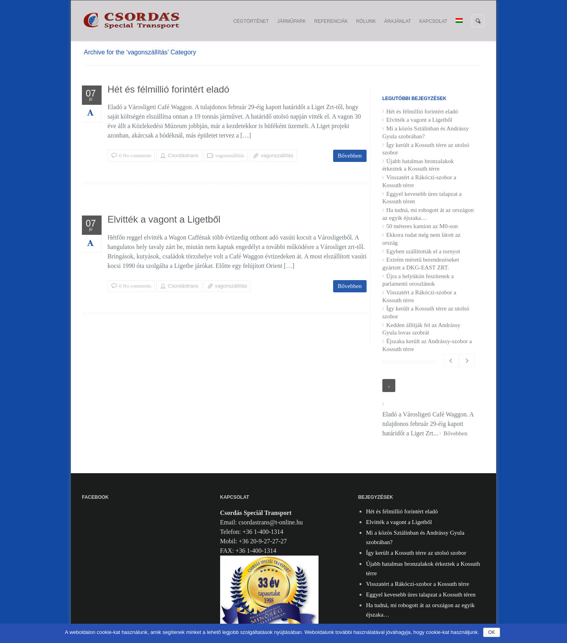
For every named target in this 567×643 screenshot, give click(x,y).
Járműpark (291, 21)
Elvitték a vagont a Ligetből (163, 220)
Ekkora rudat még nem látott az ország (421, 239)
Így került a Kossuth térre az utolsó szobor (425, 149)
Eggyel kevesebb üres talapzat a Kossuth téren (422, 198)
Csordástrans (183, 155)
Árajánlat (397, 21)
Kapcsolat (433, 21)
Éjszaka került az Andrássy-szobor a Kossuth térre (427, 345)
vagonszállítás (230, 155)
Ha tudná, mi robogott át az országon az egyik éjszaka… (428, 214)
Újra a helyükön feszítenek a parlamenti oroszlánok (418, 280)
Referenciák (331, 21)
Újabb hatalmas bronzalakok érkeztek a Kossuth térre (418, 165)
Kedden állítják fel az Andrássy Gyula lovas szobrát (421, 329)
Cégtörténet (251, 21)
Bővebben (350, 155)
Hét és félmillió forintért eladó (168, 90)
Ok (491, 632)
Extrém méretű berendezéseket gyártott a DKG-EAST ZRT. (420, 263)
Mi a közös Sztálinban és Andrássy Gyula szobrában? (425, 132)
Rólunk (366, 21)
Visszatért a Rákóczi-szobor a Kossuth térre (419, 181)
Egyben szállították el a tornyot (423, 251)
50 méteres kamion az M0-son (422, 226)
